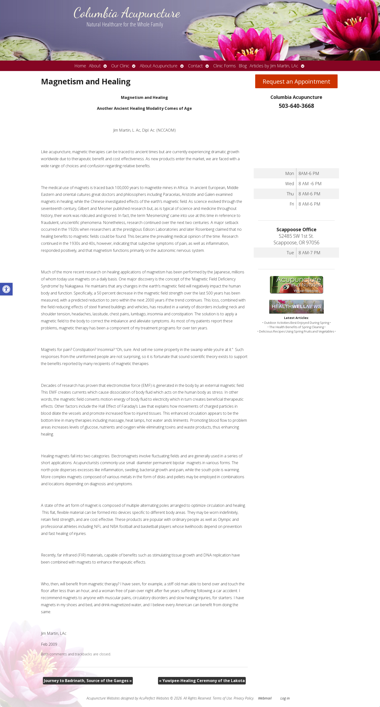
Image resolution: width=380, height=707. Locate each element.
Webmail (265, 698)
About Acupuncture (158, 66)
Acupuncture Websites (103, 698)
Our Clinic (120, 66)
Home (80, 66)
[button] (6, 289)
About (95, 66)
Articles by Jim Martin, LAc (274, 66)
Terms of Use (222, 698)
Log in (285, 698)
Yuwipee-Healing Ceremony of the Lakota (202, 680)
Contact (195, 66)
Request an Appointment (296, 81)
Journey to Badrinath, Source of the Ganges (88, 680)
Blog (243, 66)
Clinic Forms (224, 66)
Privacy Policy (243, 698)
